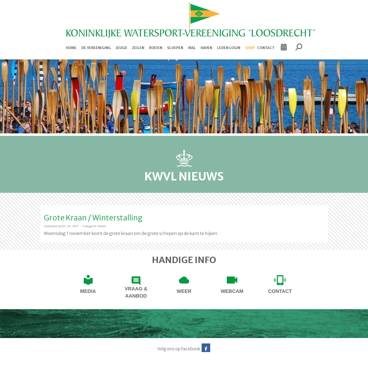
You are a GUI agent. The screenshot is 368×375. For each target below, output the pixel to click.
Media (88, 291)
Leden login (228, 48)
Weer (184, 291)
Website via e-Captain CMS (55, 370)
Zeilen (138, 48)
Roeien (155, 48)
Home (71, 48)
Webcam (232, 291)
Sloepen (175, 48)
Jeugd (121, 48)
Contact (265, 48)
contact (280, 291)
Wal (192, 48)
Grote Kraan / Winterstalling (93, 217)
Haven (206, 48)
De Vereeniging (96, 48)
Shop (250, 48)
